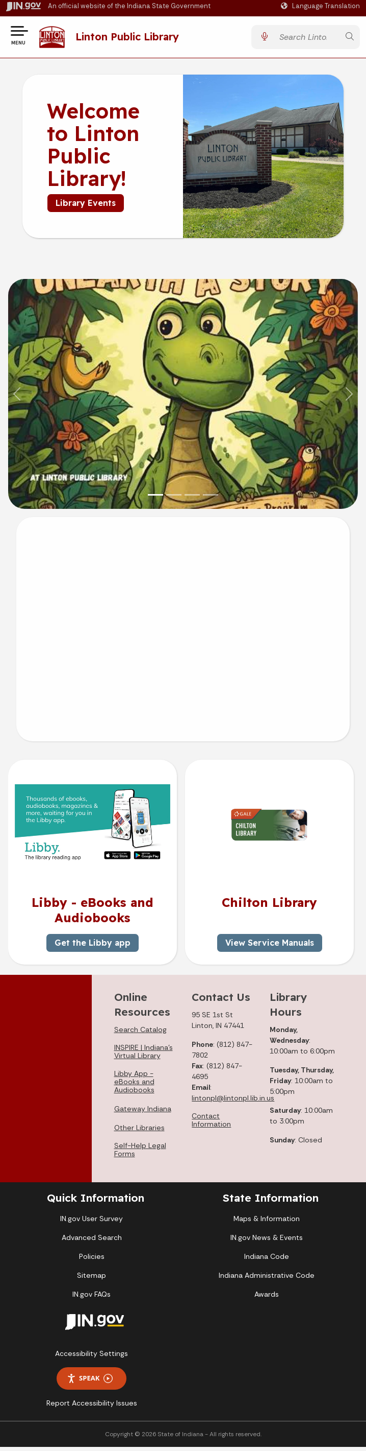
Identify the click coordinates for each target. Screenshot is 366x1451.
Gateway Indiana (142, 1113)
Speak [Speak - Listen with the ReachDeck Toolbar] (90, 1382)
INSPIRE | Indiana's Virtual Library (143, 1055)
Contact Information (211, 1124)
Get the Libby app (92, 947)
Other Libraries (139, 1132)
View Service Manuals (269, 947)
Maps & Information (266, 1222)
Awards (266, 1298)
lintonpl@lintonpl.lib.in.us (233, 1102)
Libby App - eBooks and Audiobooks (134, 1085)
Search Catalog (140, 1033)
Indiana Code (266, 1260)
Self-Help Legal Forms (140, 1153)
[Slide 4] (210, 499)
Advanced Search (92, 1241)
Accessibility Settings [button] (91, 1357)
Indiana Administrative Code (267, 1279)
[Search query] (306, 39)
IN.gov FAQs (91, 1298)
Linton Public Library (130, 38)
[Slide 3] (192, 499)
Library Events (86, 207)
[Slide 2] (173, 499)
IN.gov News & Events (266, 1241)
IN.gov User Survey (91, 1222)
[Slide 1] (155, 499)
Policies (91, 1260)
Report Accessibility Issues (91, 1407)
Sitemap (91, 1279)
